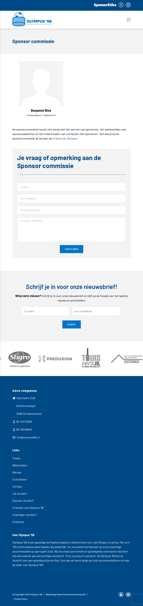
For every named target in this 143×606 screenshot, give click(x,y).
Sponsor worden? (23, 500)
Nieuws (16, 472)
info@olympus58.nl (28, 437)
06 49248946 (24, 429)
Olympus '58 (36, 594)
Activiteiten (19, 479)
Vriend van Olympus (65, 138)
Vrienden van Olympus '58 (28, 507)
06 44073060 (24, 421)
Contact (17, 486)
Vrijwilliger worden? (24, 514)
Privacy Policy (20, 598)
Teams (16, 458)
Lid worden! (19, 493)
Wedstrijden (19, 465)
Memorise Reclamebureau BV (71, 594)
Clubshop (18, 522)
